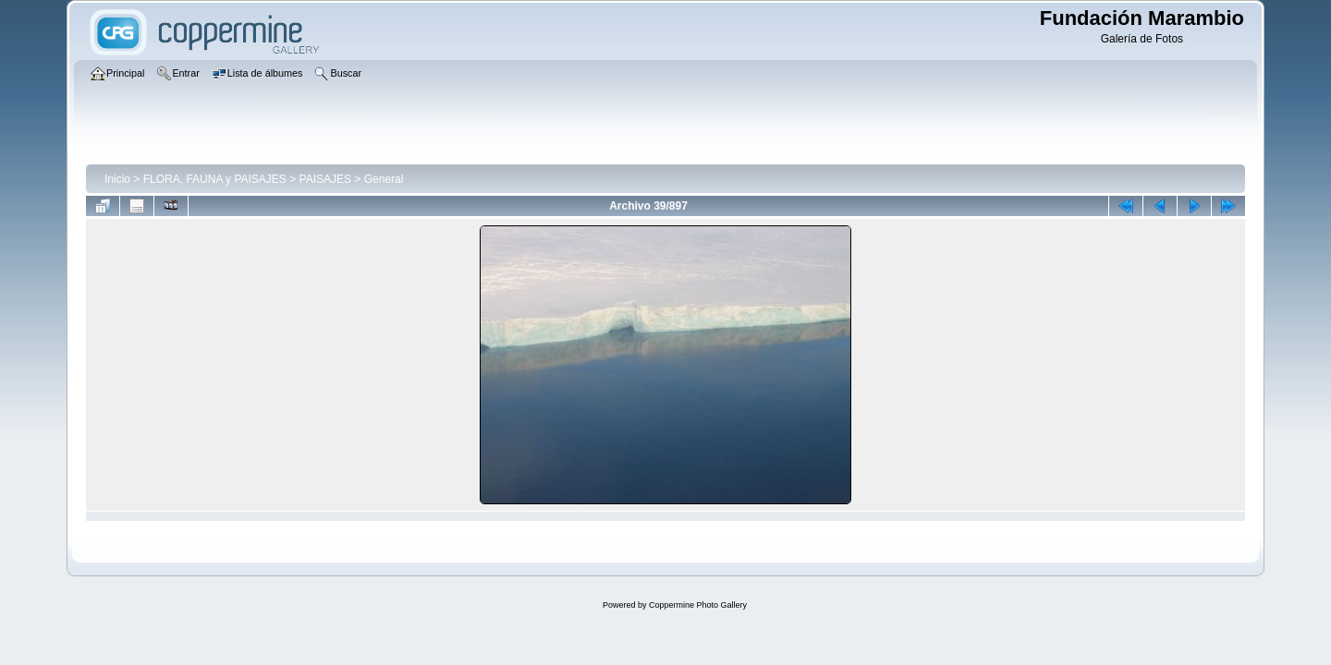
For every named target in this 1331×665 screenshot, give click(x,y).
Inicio (117, 179)
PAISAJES (325, 179)
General (384, 179)
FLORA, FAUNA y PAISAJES (215, 179)
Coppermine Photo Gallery (698, 605)
